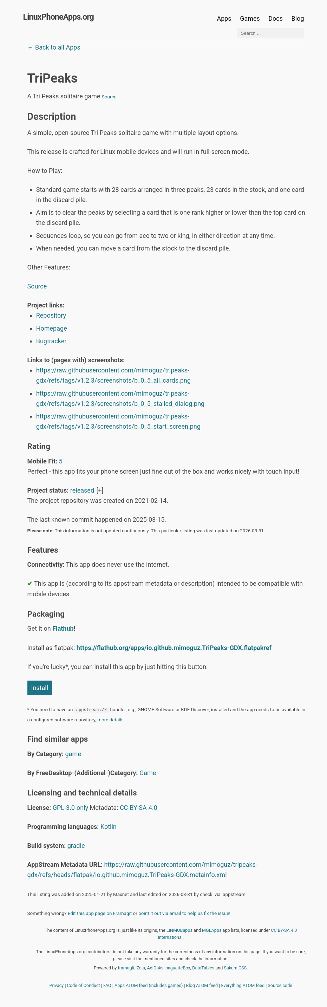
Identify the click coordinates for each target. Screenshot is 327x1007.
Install (39, 687)
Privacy (57, 985)
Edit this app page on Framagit (100, 913)
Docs (276, 18)
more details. (111, 719)
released (82, 490)
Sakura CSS (235, 967)
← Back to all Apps (53, 47)
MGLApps (211, 930)
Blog (298, 18)
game (73, 754)
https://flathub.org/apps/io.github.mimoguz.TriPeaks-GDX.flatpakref (174, 647)
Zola (140, 967)
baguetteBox (177, 967)
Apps (224, 18)
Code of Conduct (83, 985)
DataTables (203, 967)
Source (109, 96)
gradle (76, 845)
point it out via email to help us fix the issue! (184, 913)
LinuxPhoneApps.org (58, 17)
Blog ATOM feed (202, 985)
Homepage (51, 328)
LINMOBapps (179, 930)
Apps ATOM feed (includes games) (149, 985)
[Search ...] (270, 33)
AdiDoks (155, 967)
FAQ (107, 985)
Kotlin (108, 826)
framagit (126, 967)
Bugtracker (51, 341)
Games (250, 18)
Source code (280, 985)
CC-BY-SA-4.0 (138, 807)
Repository (51, 315)
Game (147, 773)
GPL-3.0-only (70, 807)
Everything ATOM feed (242, 985)
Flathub (63, 628)
